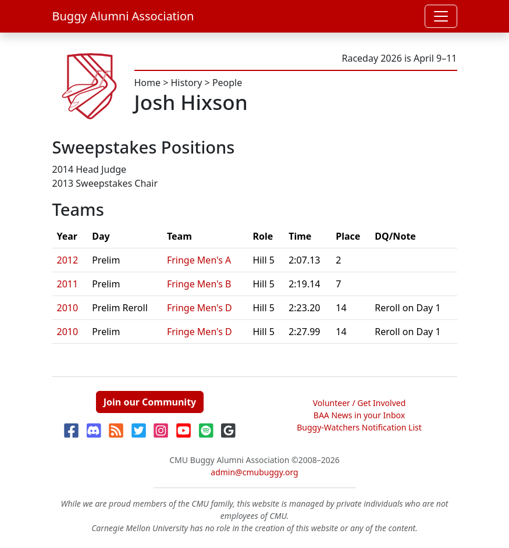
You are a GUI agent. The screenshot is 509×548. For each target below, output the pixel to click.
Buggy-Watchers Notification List (359, 427)
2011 (68, 283)
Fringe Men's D (199, 307)
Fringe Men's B (199, 283)
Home (147, 82)
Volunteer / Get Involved (359, 402)
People (227, 82)
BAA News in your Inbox (359, 415)
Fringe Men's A (199, 260)
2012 (68, 260)
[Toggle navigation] (441, 16)
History (186, 82)
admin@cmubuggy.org (254, 472)
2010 (68, 307)
